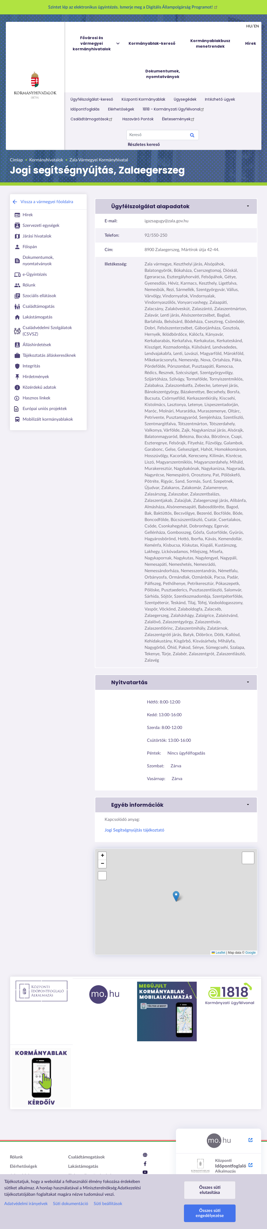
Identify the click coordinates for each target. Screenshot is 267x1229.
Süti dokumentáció (70, 1204)
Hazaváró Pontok (138, 119)
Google (250, 952)
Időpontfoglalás (85, 109)
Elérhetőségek (121, 109)
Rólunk (16, 1157)
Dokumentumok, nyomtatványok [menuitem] (162, 73)
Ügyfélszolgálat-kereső (92, 99)
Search (192, 136)
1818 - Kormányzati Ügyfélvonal (174, 109)
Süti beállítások (108, 1204)
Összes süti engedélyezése (210, 1213)
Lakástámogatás (83, 1166)
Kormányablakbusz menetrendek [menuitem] (210, 43)
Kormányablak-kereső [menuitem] (152, 43)
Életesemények (179, 119)
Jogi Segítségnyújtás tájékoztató (134, 830)
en (256, 26)
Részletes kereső (144, 144)
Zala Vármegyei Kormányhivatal (98, 160)
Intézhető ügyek (220, 99)
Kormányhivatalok (35, 83)
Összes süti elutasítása (209, 1190)
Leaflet (218, 952)
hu (249, 26)
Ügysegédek (185, 99)
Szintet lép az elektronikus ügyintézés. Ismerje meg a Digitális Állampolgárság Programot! (133, 7)
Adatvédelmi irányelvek (26, 1204)
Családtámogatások (92, 119)
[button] (176, 206)
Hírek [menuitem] (250, 43)
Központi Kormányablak (143, 99)
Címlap (16, 160)
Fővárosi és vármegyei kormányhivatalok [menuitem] (97, 43)
